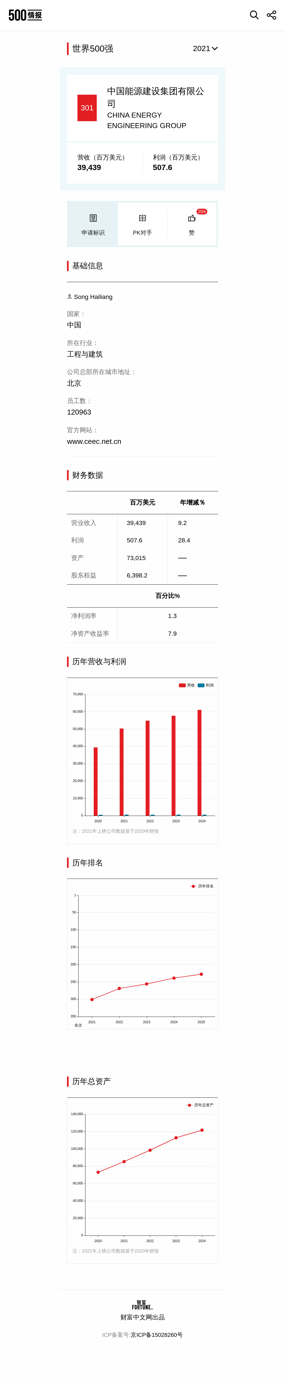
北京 (74, 383)
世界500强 (92, 49)
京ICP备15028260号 (157, 1335)
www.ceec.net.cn (94, 441)
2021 (201, 48)
